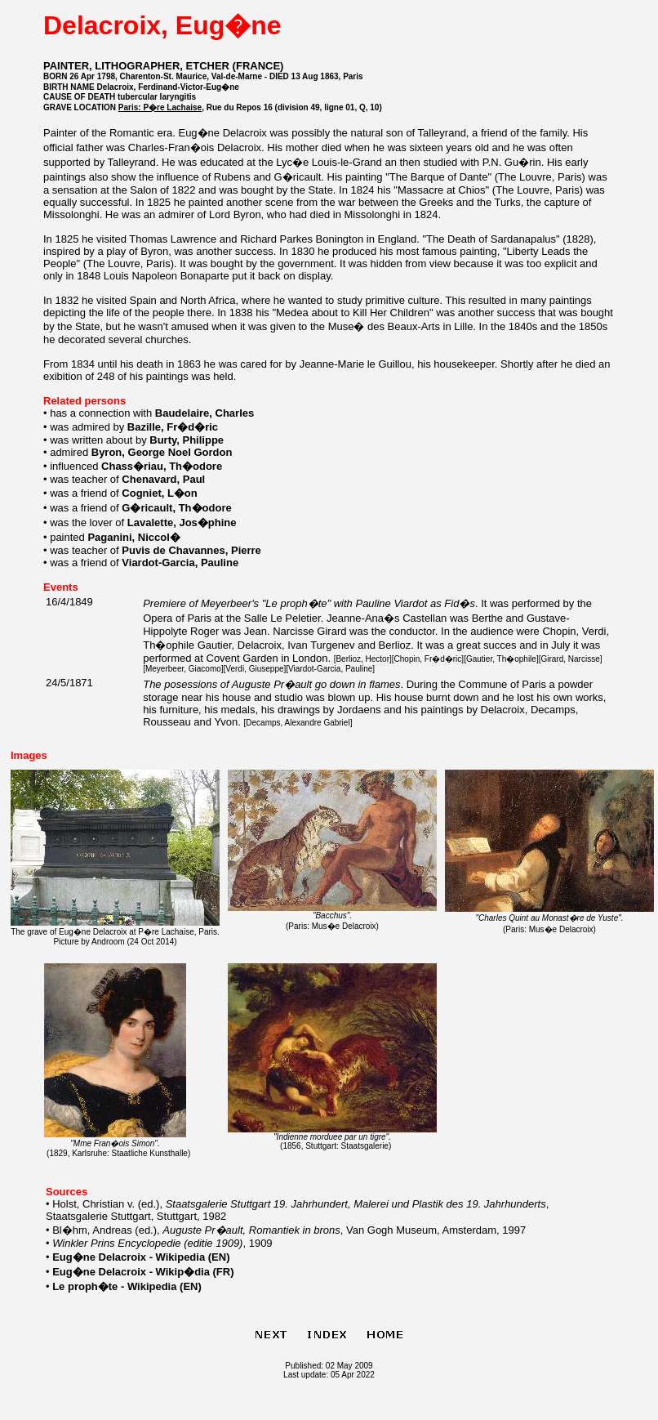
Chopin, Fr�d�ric (428, 658)
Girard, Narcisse (569, 658)
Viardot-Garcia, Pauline (330, 668)
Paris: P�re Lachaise (160, 107)
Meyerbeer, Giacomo (183, 668)
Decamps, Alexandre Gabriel (297, 722)
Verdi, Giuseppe (254, 668)
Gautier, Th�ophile (501, 658)
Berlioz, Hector (362, 658)
